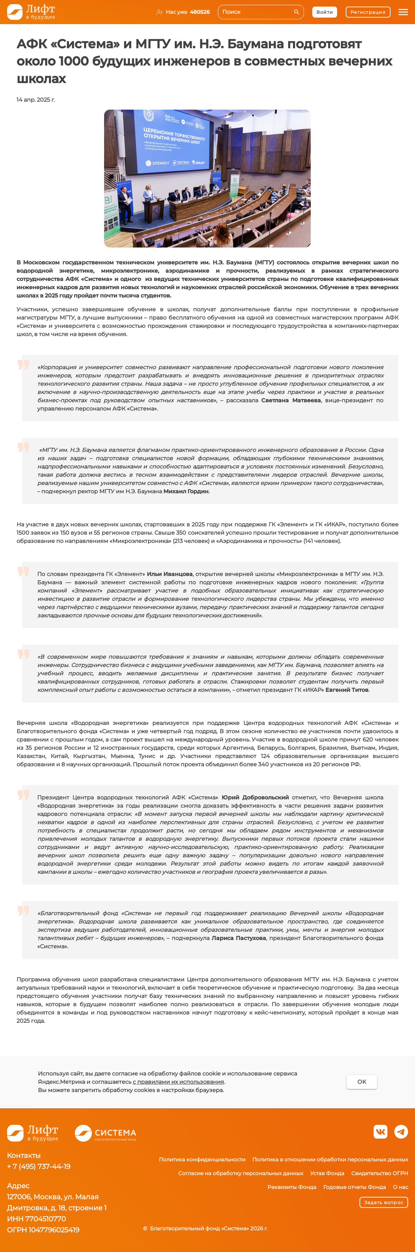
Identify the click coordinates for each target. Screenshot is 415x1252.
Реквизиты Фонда (291, 1187)
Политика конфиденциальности (202, 1159)
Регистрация (367, 12)
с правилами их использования (178, 1082)
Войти (324, 12)
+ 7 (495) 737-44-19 (38, 1166)
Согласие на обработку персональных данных (240, 1173)
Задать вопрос (383, 1202)
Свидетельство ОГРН (379, 1173)
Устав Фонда (327, 1173)
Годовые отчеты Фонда (354, 1187)
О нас (400, 1187)
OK (361, 1082)
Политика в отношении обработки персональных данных (330, 1159)
